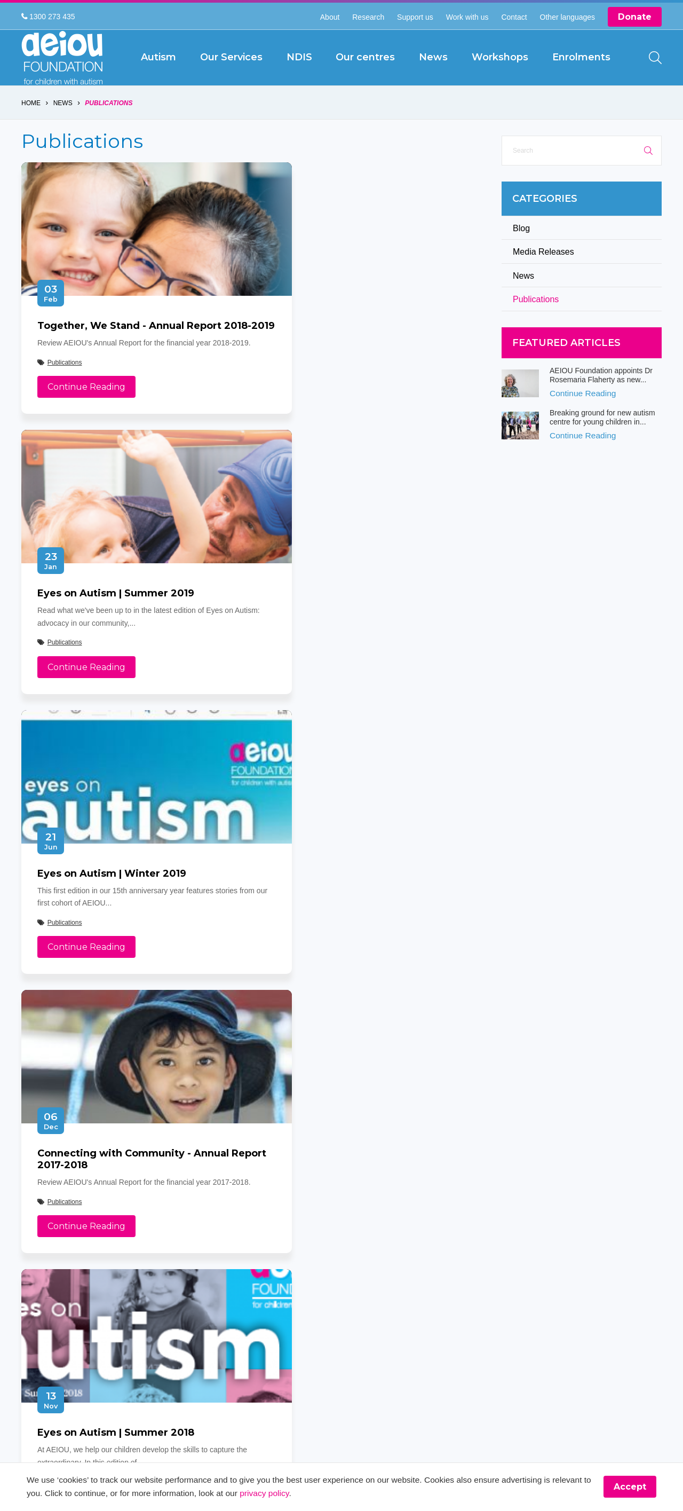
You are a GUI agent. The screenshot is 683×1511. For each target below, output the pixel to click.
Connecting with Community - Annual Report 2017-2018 (349, 648)
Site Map (357, 1257)
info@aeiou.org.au (67, 1222)
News (63, 128)
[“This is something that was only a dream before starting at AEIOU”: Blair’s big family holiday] (524, 1226)
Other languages (567, 17)
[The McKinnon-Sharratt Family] (472, 1282)
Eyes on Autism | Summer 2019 (350, 351)
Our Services (364, 1205)
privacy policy (313, 1493)
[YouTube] (111, 1279)
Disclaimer (360, 1239)
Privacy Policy (268, 1257)
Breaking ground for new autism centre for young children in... (602, 442)
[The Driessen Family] (626, 1226)
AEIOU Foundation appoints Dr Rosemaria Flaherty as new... (601, 400)
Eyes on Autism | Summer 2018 (115, 934)
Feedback (259, 1274)
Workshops (263, 1239)
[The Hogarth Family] (575, 1282)
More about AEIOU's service (342, 934)
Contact (514, 17)
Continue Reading (86, 436)
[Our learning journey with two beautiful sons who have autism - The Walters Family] (626, 1282)
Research (368, 17)
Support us (415, 17)
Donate (635, 17)
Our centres (362, 1222)
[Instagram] (85, 1279)
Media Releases (543, 276)
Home (31, 128)
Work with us (467, 17)
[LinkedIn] (138, 1279)
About (330, 17)
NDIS (254, 1222)
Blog (521, 252)
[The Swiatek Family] (472, 1226)
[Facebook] (31, 1279)
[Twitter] (58, 1279)
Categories (544, 224)
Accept (630, 1487)
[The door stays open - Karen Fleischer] (575, 1226)
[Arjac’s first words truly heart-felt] (524, 1282)
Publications (109, 128)
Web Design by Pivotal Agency (413, 1353)
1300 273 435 (48, 16)
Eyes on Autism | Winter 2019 (111, 642)
